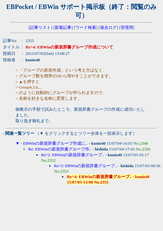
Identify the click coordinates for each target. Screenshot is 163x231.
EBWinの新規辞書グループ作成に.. (55, 143)
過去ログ (108, 27)
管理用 (127, 27)
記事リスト (40, 27)
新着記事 (63, 27)
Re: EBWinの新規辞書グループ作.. (59, 149)
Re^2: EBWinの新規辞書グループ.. (72, 154)
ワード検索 (85, 27)
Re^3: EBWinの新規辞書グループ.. (85, 165)
